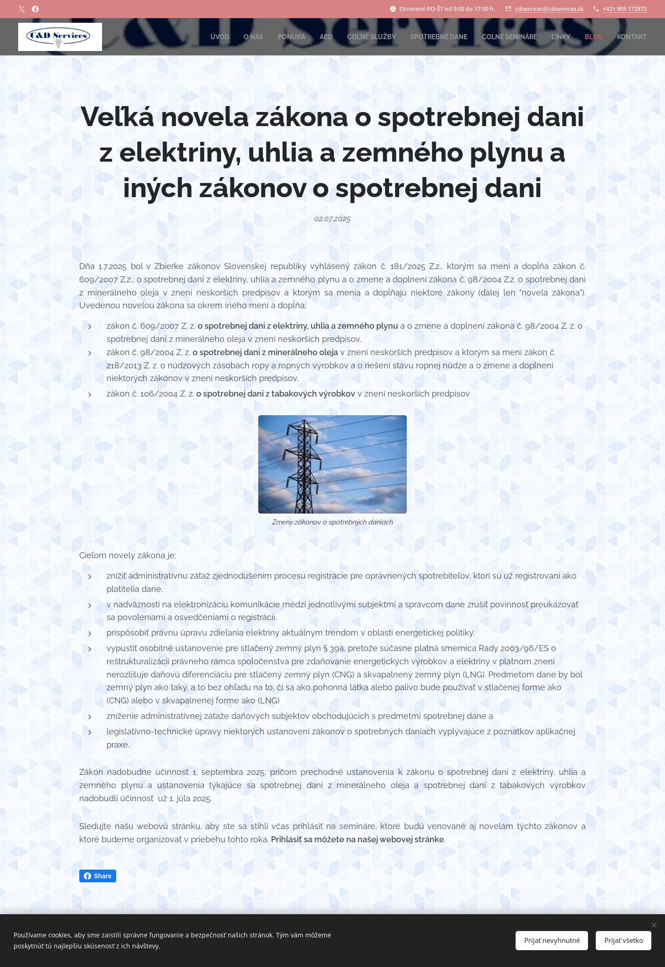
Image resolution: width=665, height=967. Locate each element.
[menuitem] (199, 36)
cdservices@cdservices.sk (549, 9)
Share (98, 876)
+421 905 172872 (625, 9)
